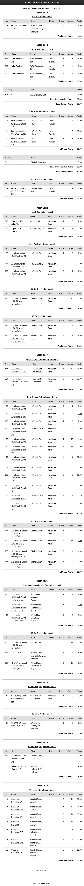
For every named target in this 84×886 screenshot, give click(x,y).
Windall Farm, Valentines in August (36, 597)
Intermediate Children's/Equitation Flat (19, 371)
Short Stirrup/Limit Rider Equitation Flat (18, 758)
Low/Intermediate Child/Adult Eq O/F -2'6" (18, 431)
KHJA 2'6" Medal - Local (42, 179)
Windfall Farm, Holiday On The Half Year (37, 726)
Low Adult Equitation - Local (42, 111)
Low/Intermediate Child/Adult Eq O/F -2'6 (18, 256)
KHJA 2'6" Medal (18, 653)
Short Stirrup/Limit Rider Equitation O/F (18, 698)
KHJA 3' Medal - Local (42, 316)
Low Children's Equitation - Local (42, 397)
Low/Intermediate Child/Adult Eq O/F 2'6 (18, 123)
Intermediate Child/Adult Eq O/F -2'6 (18, 488)
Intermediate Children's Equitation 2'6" (19, 382)
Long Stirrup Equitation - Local (42, 687)
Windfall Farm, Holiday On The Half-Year (37, 769)
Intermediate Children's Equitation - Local (42, 585)
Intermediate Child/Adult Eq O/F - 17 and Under (18, 597)
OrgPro (46, 870)
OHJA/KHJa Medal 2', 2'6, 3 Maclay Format (18, 191)
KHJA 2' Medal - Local (42, 17)
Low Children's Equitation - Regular (42, 359)
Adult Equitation (17, 66)
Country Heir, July (37, 221)
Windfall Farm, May (38, 162)
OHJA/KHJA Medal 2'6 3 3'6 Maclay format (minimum (19, 301)
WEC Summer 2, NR (38, 94)
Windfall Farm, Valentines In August (36, 832)
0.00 (80, 414)
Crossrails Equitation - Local (42, 790)
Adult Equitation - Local (42, 49)
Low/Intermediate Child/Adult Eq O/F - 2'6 (19, 478)
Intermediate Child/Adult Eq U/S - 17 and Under (18, 607)
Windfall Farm (37, 253)
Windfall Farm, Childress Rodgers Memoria (38, 28)
